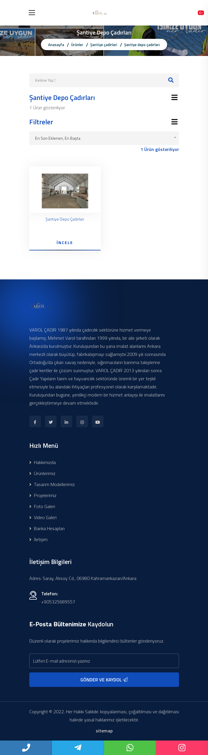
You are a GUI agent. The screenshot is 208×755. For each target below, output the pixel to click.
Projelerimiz (43, 495)
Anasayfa (56, 45)
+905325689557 (58, 601)
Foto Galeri (42, 506)
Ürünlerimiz (42, 473)
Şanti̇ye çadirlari (103, 45)
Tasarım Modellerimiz (52, 484)
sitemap (104, 730)
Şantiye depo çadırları (142, 45)
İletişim (38, 539)
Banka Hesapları (47, 528)
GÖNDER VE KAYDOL (104, 679)
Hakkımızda (42, 462)
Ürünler (77, 45)
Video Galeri (43, 517)
